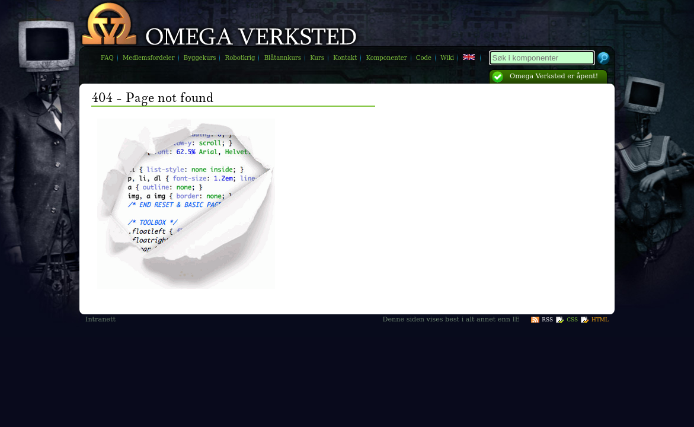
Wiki (447, 58)
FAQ (107, 58)
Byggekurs (200, 58)
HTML (600, 320)
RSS (547, 320)
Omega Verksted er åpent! (554, 76)
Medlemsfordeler (149, 58)
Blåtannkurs (282, 58)
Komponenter (386, 58)
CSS (572, 320)
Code (423, 58)
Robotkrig (240, 58)
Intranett (100, 319)
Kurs (317, 58)
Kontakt (345, 58)
